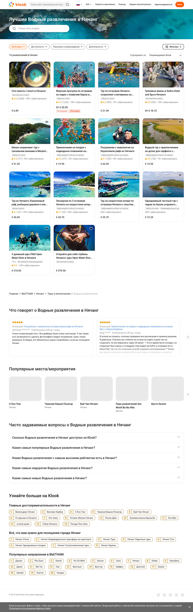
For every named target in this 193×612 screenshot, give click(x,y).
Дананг (19, 561)
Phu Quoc (39, 561)
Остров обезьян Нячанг (81, 518)
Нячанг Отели (22, 539)
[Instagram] (170, 594)
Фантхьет (77, 567)
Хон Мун (172, 518)
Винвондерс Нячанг (25, 512)
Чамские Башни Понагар (59, 403)
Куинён (20, 573)
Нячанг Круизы (108, 545)
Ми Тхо (39, 567)
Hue (58, 567)
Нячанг (40, 293)
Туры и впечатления (58, 293)
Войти (179, 4)
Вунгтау (99, 567)
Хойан (155, 561)
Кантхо (40, 573)
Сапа (118, 561)
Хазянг (161, 567)
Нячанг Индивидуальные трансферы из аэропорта (66, 539)
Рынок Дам (110, 518)
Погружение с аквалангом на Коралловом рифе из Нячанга (53, 326)
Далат (20, 567)
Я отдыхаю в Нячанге (26, 518)
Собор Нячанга (49, 524)
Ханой (58, 561)
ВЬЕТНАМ (27, 293)
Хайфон (119, 567)
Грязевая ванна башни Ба (142, 518)
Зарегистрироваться (163, 4)
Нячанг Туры (109, 539)
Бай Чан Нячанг (89, 403)
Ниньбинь (174, 561)
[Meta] (158, 594)
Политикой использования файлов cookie (30, 608)
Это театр (53, 518)
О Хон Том (15, 403)
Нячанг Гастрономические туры (73, 545)
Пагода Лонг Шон (79, 524)
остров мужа (23, 524)
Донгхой (140, 567)
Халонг (100, 561)
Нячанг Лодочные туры (139, 539)
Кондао (60, 573)
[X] (176, 594)
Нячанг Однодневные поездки (30, 545)
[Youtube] (164, 594)
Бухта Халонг (158, 403)
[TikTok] (182, 594)
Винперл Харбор (55, 512)
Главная (13, 293)
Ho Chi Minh (79, 561)
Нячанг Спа (168, 539)
